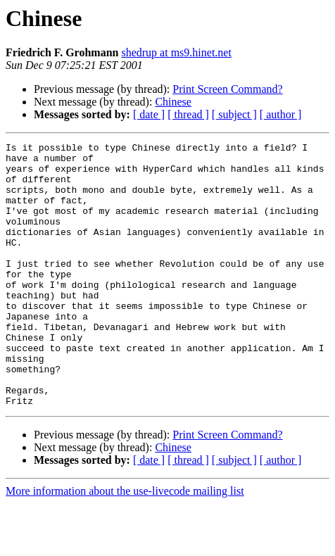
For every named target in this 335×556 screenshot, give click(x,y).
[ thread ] (188, 114)
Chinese (173, 102)
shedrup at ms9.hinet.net (176, 52)
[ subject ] (234, 114)
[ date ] (149, 114)
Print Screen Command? (227, 89)
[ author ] (281, 114)
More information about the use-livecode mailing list (125, 544)
